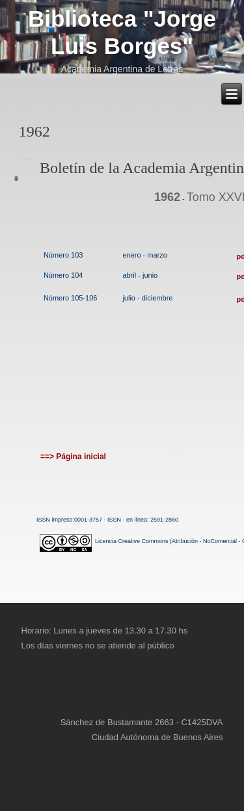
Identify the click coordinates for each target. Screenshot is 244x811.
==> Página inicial (73, 456)
